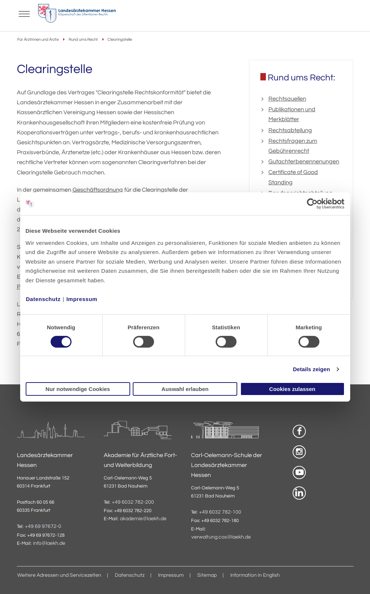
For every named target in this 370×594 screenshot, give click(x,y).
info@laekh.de (49, 543)
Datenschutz (43, 299)
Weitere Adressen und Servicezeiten (59, 575)
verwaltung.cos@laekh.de (221, 537)
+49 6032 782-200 (133, 502)
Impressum (82, 299)
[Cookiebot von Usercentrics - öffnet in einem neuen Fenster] (313, 204)
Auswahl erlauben (184, 389)
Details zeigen (311, 369)
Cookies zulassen (292, 389)
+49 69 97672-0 (43, 526)
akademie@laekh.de (143, 518)
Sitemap (207, 575)
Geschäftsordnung (98, 190)
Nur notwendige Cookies (77, 389)
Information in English (255, 575)
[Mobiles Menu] (24, 13)
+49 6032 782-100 (220, 512)
